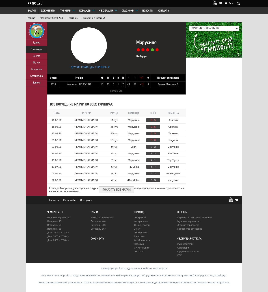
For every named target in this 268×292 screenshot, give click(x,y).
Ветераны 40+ (55, 221)
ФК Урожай (140, 217)
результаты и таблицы (205, 28)
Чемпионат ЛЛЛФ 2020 (79, 84)
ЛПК (133, 146)
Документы (48, 10)
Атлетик (173, 120)
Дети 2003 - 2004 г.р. (58, 232)
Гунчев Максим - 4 (168, 84)
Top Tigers (173, 160)
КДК (179, 255)
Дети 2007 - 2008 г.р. (58, 240)
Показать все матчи (116, 190)
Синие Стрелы (142, 225)
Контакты (163, 10)
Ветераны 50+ (55, 225)
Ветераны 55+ (55, 228)
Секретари (183, 247)
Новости (147, 10)
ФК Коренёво (141, 232)
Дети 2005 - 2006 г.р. (58, 236)
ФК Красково (141, 221)
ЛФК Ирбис (133, 180)
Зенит (137, 228)
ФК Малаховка (142, 240)
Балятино (139, 236)
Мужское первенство (58, 217)
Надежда (139, 244)
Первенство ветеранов (189, 228)
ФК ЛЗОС (139, 251)
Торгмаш (173, 133)
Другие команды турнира (89, 67)
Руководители (185, 244)
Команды (85, 10)
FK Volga (134, 166)
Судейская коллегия (188, 251)
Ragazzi (173, 140)
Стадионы (128, 10)
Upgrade (173, 126)
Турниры (65, 10)
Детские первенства (188, 225)
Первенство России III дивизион (194, 217)
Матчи (32, 10)
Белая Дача (173, 173)
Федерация (106, 10)
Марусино (133, 120)
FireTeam (173, 153)
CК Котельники (142, 247)
